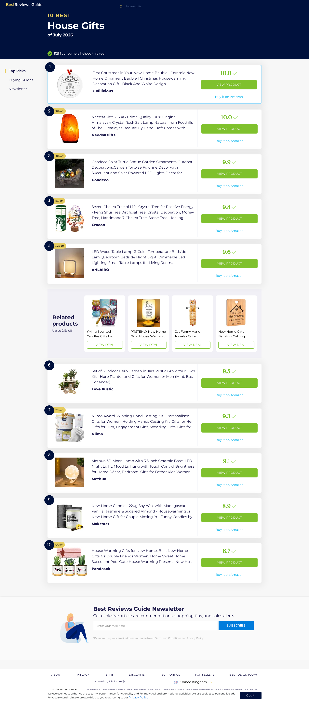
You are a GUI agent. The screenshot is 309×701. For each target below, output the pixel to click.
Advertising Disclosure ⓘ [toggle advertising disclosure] (110, 681)
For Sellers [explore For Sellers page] (204, 674)
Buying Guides (21, 80)
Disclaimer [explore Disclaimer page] (137, 674)
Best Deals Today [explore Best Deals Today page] (243, 674)
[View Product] (154, 84)
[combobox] (154, 6)
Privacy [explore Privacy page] (83, 674)
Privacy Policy (138, 697)
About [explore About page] (56, 674)
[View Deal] (104, 323)
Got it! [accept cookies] (250, 695)
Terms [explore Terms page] (109, 674)
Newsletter (18, 89)
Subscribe (236, 625)
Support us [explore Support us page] (171, 674)
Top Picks (17, 71)
